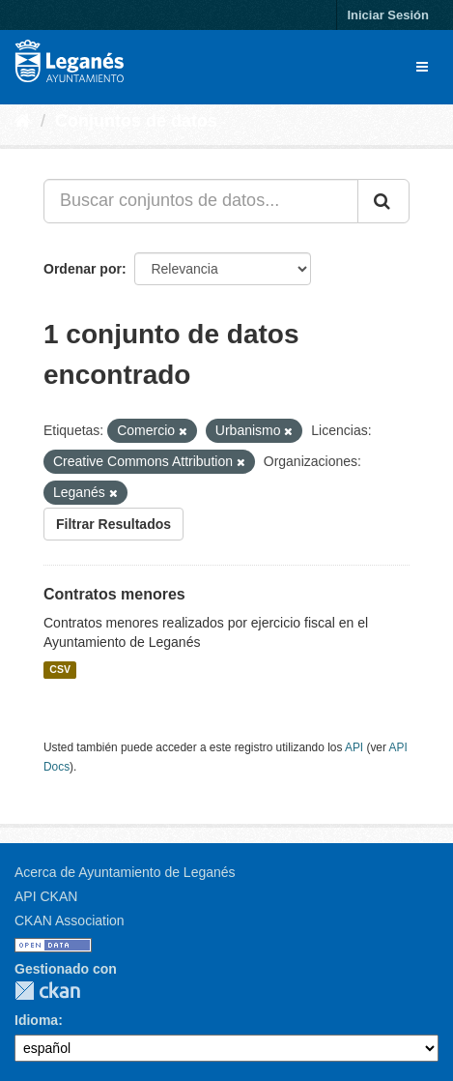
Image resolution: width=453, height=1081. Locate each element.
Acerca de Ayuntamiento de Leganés (125, 872)
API (354, 747)
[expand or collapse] (422, 66)
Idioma (36, 1020)
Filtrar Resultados (113, 524)
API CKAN (45, 896)
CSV (60, 670)
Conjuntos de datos (136, 121)
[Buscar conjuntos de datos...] (200, 201)
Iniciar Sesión (388, 15)
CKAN (47, 990)
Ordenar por (82, 269)
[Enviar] (383, 201)
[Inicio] (22, 121)
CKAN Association (69, 920)
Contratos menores (114, 594)
